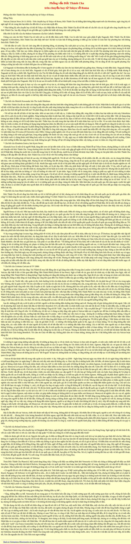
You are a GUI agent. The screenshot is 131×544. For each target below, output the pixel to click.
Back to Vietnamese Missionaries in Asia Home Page (24, 542)
